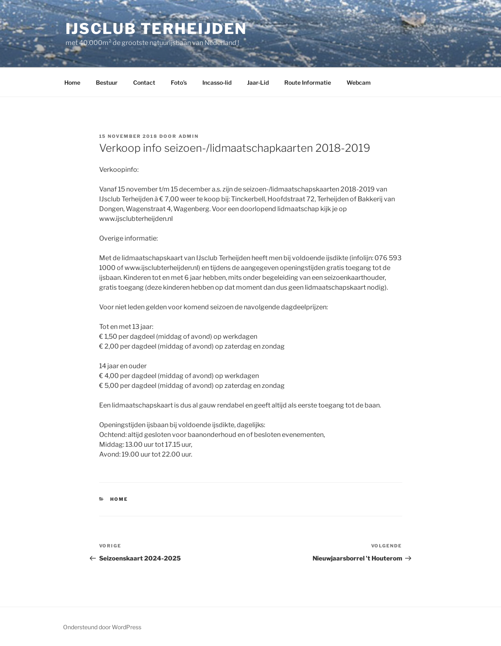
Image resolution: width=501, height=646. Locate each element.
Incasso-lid (216, 82)
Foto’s (179, 82)
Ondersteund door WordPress (102, 626)
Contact (144, 82)
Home (72, 82)
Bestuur (107, 82)
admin (189, 136)
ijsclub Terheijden (156, 29)
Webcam (359, 82)
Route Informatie (307, 82)
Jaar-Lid (258, 82)
